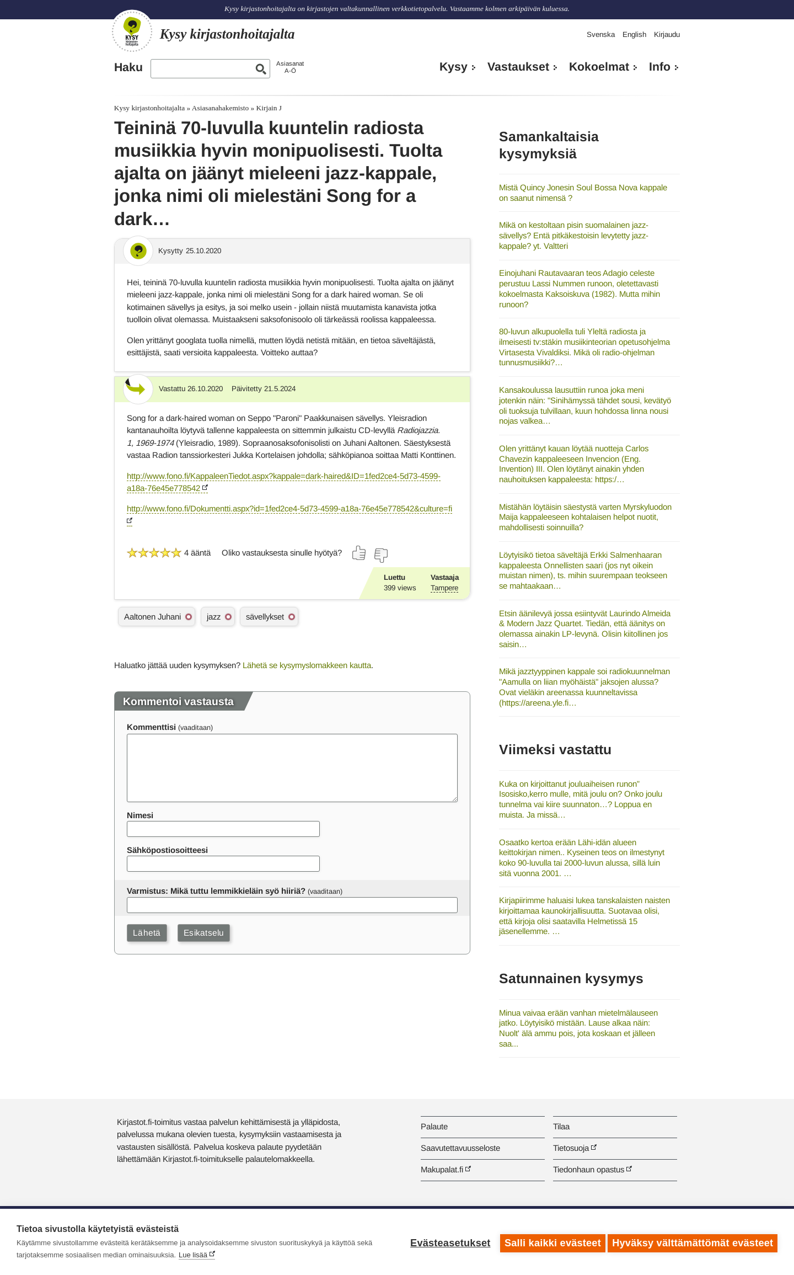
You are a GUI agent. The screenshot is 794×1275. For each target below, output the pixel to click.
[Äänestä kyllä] (359, 553)
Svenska (601, 34)
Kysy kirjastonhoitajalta (149, 108)
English (634, 34)
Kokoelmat (599, 66)
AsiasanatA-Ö (290, 67)
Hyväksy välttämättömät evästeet (692, 1241)
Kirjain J (269, 108)
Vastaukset (518, 66)
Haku (128, 67)
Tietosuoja (571, 1148)
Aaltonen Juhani (152, 616)
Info (659, 66)
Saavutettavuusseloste (460, 1148)
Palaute (434, 1126)
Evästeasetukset (447, 1241)
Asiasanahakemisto (220, 108)
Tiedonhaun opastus (588, 1169)
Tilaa (561, 1126)
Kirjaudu (667, 34)
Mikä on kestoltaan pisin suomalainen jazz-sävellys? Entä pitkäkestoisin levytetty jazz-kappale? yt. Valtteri (573, 235)
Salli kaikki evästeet (550, 1241)
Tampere (444, 588)
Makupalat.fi (442, 1169)
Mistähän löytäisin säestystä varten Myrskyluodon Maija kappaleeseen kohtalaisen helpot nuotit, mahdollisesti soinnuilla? (585, 517)
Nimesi (140, 815)
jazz (214, 616)
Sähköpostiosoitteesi (167, 850)
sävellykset (265, 616)
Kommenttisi (151, 727)
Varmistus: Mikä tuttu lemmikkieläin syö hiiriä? (216, 890)
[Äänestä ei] (380, 555)
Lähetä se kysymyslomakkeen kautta (307, 665)
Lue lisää (193, 1255)
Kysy (453, 66)
